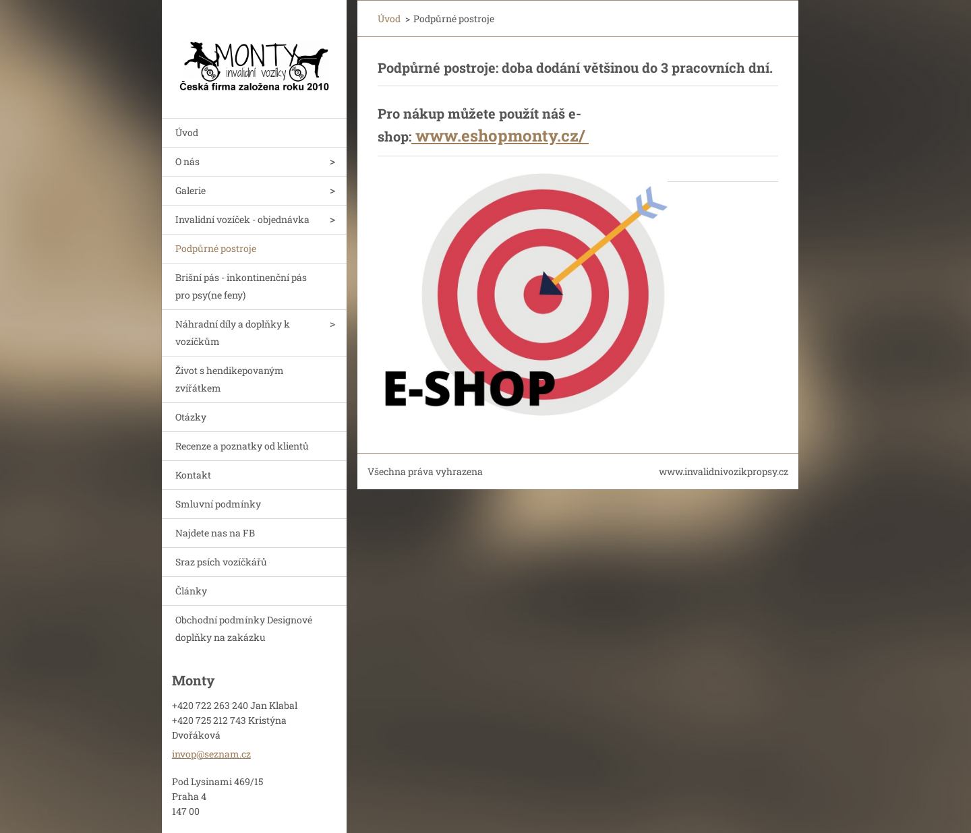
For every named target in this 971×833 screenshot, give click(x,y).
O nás (187, 161)
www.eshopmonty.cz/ (500, 135)
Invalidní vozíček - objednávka (242, 219)
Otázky (190, 416)
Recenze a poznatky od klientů (242, 445)
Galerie (190, 190)
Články (191, 590)
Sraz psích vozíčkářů (221, 561)
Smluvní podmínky (218, 503)
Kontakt (193, 474)
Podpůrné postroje (215, 248)
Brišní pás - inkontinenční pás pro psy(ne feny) (241, 286)
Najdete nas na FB (215, 532)
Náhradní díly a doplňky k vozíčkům (232, 332)
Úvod (186, 132)
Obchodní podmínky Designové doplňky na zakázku (243, 628)
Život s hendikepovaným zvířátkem (229, 379)
